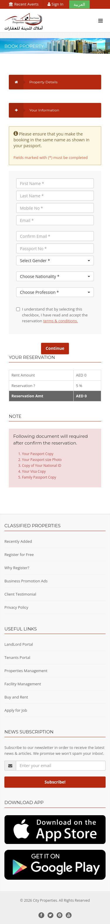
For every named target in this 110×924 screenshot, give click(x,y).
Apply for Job (15, 710)
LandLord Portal (18, 644)
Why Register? (16, 567)
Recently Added (18, 541)
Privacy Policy (16, 607)
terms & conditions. (60, 320)
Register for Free (19, 554)
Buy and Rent (16, 697)
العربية (79, 4)
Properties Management (26, 670)
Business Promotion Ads (26, 581)
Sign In (56, 4)
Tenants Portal (17, 657)
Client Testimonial (20, 594)
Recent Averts (23, 4)
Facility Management (22, 683)
